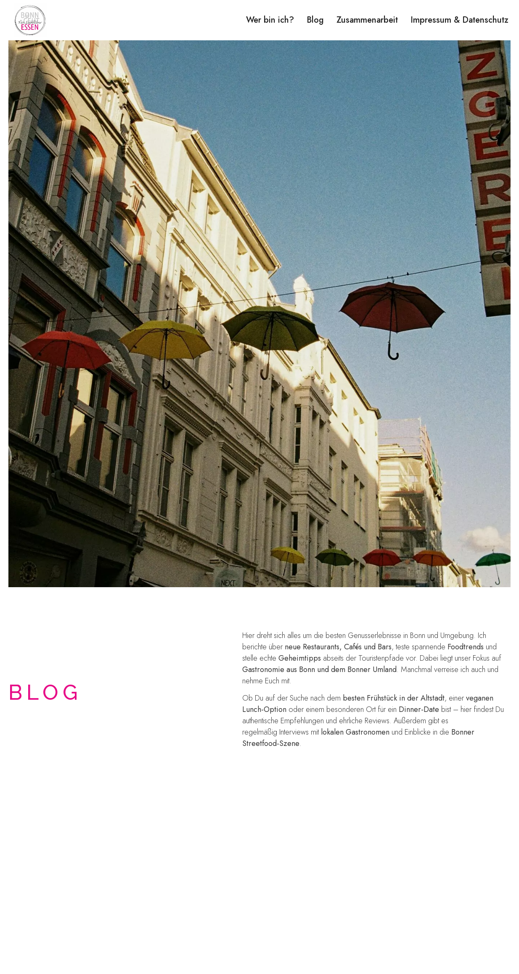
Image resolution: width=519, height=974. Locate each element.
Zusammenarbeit (367, 20)
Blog (315, 20)
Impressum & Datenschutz (459, 20)
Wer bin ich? (270, 20)
